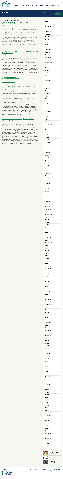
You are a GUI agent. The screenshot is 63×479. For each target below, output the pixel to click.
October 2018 (47, 240)
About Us (24, 5)
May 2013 (47, 397)
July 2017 (47, 278)
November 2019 (48, 209)
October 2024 (47, 60)
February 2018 (48, 260)
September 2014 (48, 356)
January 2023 (47, 114)
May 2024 (47, 72)
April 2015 (47, 348)
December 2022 (48, 116)
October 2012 (47, 415)
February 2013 (48, 405)
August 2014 (47, 358)
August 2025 (47, 34)
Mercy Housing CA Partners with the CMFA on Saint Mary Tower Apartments (20, 52)
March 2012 (47, 425)
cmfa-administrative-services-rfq (8, 82)
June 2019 (47, 222)
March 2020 (47, 201)
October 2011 (47, 436)
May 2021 (47, 165)
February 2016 (48, 322)
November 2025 (48, 26)
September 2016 (48, 304)
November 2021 (48, 150)
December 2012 (48, 410)
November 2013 (48, 381)
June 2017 (47, 281)
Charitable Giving (55, 453)
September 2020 (48, 186)
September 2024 (48, 62)
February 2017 (48, 291)
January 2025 (47, 52)
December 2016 (48, 296)
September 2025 (48, 31)
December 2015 (48, 327)
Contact (59, 5)
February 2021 (48, 173)
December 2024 (48, 54)
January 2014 (47, 376)
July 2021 (47, 160)
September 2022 (48, 124)
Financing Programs (55, 457)
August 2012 (47, 420)
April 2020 (47, 199)
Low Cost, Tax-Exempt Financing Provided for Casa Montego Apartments (18, 119)
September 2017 (48, 273)
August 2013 (47, 389)
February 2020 (48, 204)
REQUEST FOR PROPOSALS (10, 78)
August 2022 (47, 126)
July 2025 (47, 36)
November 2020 (48, 181)
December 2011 (48, 430)
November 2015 (48, 330)
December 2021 (48, 147)
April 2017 (47, 286)
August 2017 (47, 276)
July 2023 (47, 98)
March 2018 (47, 258)
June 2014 (47, 363)
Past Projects (55, 462)
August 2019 (47, 217)
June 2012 (47, 423)
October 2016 (47, 302)
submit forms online (57, 2)
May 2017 (47, 284)
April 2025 (47, 44)
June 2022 (47, 132)
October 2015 (47, 333)
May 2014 (47, 366)
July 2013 (47, 392)
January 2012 (47, 428)
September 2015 (48, 335)
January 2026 (47, 21)
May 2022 (47, 134)
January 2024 (47, 83)
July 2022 (47, 129)
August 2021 (47, 157)
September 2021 (48, 155)
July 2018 (47, 248)
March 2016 (47, 320)
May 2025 (47, 42)
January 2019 (47, 232)
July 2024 (47, 67)
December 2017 (48, 266)
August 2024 (47, 65)
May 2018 (47, 253)
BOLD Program (41, 5)
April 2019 (47, 227)
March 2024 (47, 78)
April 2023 (47, 106)
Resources (54, 5)
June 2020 (47, 194)
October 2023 (47, 90)
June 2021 (47, 163)
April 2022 (47, 137)
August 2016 (47, 307)
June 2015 (47, 343)
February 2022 (48, 142)
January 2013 (47, 407)
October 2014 (47, 353)
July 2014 (47, 361)
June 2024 (47, 70)
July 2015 (47, 340)
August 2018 (47, 245)
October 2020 (47, 183)
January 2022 (47, 145)
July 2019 (47, 219)
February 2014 (48, 374)
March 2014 (47, 371)
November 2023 (48, 88)
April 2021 (47, 168)
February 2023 (48, 111)
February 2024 (48, 80)
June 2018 (47, 250)
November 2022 (48, 119)
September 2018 (48, 242)
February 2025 (48, 49)
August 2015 (47, 338)
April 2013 (47, 399)
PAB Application (17, 5)
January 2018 (47, 263)
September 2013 (48, 387)
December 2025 (48, 23)
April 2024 (47, 75)
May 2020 (47, 196)
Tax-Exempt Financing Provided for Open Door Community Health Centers (17, 23)
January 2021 (47, 175)
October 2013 (47, 384)
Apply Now (58, 13)
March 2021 (47, 170)
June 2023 (47, 101)
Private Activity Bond (32, 5)
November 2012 (48, 412)
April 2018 (47, 255)
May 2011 (47, 443)
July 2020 (47, 191)
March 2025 (47, 47)
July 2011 (47, 441)
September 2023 (48, 93)
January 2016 (47, 325)
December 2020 (48, 178)
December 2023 (48, 85)
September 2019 (48, 214)
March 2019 (47, 230)
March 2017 (47, 289)
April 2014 (47, 369)
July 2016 (47, 309)
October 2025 (47, 29)
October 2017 (47, 271)
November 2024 (48, 57)
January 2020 (47, 206)
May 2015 (47, 345)
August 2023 (47, 96)
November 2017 (48, 268)
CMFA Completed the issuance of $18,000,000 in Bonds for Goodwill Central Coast (20, 87)
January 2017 (47, 294)
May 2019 (47, 224)
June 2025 (47, 39)
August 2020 (47, 188)
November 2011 (48, 433)
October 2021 (47, 152)
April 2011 (47, 446)
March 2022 (47, 139)
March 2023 (47, 108)
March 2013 (47, 402)
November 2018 (48, 237)
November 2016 (48, 299)
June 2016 (47, 312)
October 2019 (47, 212)
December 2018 (48, 235)
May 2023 (47, 103)
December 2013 (48, 379)
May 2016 (47, 315)
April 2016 (47, 317)
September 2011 (48, 438)
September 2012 (48, 418)
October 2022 (47, 121)
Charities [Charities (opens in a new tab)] (48, 5)
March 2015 (47, 351)
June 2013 (47, 394)
